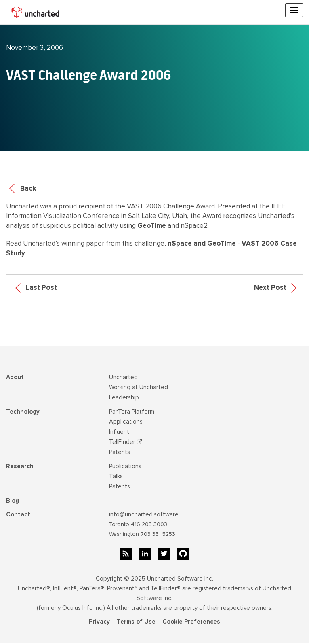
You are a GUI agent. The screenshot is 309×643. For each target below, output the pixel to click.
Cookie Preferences (191, 621)
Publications (125, 466)
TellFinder (125, 442)
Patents (119, 452)
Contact (18, 514)
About (15, 377)
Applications (126, 421)
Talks (116, 476)
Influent (119, 431)
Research (20, 466)
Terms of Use (136, 621)
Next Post (275, 288)
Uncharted (123, 377)
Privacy (99, 621)
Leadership (124, 397)
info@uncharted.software (144, 514)
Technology (23, 411)
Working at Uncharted (138, 387)
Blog (12, 500)
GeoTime (151, 225)
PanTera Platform (131, 411)
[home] (36, 12)
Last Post (36, 287)
